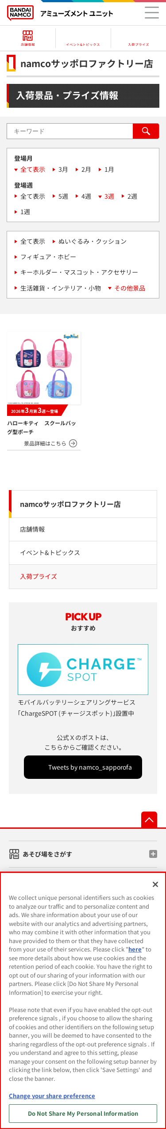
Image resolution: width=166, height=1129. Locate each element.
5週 (63, 196)
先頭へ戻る (149, 819)
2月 (86, 169)
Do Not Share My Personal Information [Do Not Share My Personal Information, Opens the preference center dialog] (83, 1113)
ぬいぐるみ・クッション (92, 241)
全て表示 (32, 169)
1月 (109, 169)
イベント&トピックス (50, 552)
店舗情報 (32, 529)
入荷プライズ (38, 576)
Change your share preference (52, 1095)
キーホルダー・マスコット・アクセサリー (79, 272)
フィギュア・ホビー (48, 256)
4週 (86, 196)
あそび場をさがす (47, 854)
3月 (63, 169)
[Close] (155, 884)
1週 (25, 211)
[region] (83, 1000)
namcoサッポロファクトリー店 (70, 503)
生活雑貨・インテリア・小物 (60, 287)
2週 (132, 196)
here (135, 949)
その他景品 (129, 287)
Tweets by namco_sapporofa (90, 767)
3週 (109, 196)
